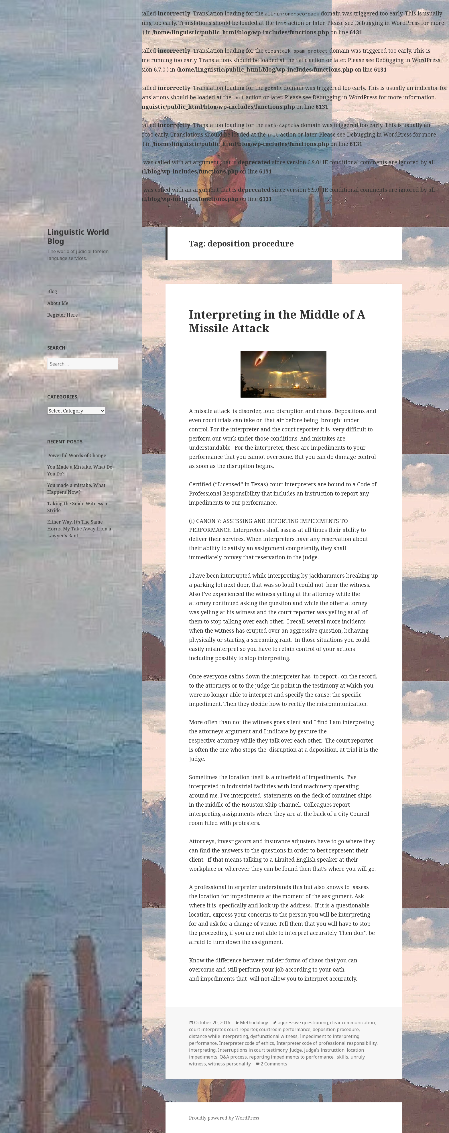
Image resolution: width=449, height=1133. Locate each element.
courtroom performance (284, 1029)
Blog (52, 291)
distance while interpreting (218, 1036)
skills (342, 1057)
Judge (296, 1050)
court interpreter (207, 1029)
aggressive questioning (303, 1022)
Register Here (62, 315)
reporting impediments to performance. (291, 1057)
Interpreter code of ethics (246, 1043)
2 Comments (274, 1064)
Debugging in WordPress (387, 23)
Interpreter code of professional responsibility (326, 1043)
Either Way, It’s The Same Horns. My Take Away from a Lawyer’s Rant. (79, 529)
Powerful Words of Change (76, 455)
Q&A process (233, 1057)
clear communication (352, 1022)
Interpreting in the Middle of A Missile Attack (277, 321)
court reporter (242, 1029)
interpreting (202, 1050)
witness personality (229, 1064)
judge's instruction (324, 1050)
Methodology (254, 1022)
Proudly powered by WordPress (224, 1118)
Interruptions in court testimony (252, 1050)
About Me (57, 303)
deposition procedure (336, 1029)
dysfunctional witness (274, 1036)
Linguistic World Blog (78, 236)
